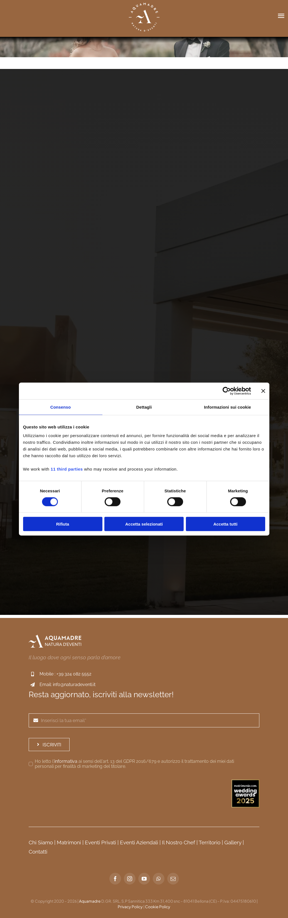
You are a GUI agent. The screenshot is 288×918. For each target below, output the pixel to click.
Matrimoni (69, 842)
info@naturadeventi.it (74, 684)
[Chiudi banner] (263, 391)
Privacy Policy (130, 906)
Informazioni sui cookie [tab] (227, 406)
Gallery (232, 842)
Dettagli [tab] (144, 406)
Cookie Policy (157, 906)
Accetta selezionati (144, 524)
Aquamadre (90, 900)
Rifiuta (62, 524)
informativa (65, 761)
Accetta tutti (225, 524)
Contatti (38, 852)
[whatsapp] (158, 879)
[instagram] (130, 879)
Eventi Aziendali (139, 842)
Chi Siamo (41, 842)
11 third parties (67, 469)
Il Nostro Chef (178, 842)
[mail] (173, 879)
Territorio (209, 842)
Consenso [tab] (60, 406)
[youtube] (144, 879)
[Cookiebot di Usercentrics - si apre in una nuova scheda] (226, 391)
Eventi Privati (100, 842)
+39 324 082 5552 (73, 674)
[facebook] (115, 879)
